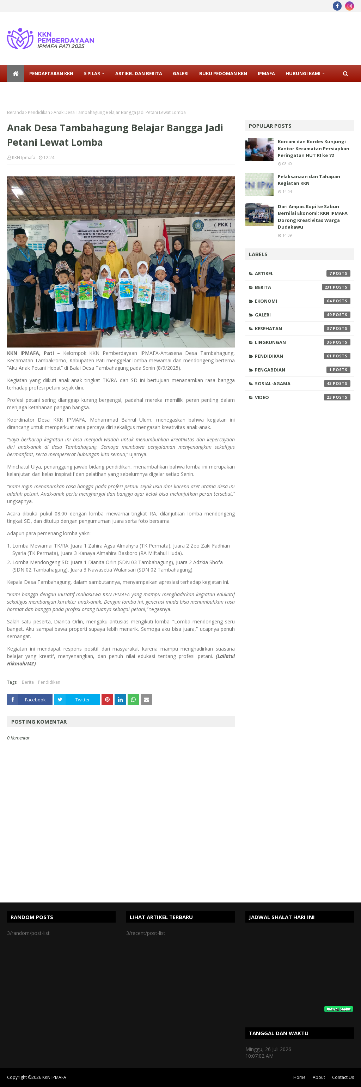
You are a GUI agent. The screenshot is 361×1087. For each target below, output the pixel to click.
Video (302, 397)
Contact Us (343, 1077)
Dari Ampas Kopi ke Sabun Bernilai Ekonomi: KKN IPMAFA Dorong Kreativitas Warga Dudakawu (313, 216)
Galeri (302, 315)
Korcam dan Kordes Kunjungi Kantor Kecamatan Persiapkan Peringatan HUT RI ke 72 (313, 148)
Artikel (302, 273)
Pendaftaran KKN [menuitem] (51, 73)
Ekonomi (302, 301)
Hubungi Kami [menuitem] (303, 73)
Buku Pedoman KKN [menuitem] (223, 73)
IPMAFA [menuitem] (266, 73)
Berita (28, 682)
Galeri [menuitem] (181, 73)
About (319, 1077)
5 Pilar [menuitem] (92, 73)
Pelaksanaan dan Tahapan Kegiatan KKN (309, 180)
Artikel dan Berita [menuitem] (138, 73)
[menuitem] (15, 73)
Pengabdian (302, 370)
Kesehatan (302, 328)
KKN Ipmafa (23, 158)
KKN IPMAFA (54, 1077)
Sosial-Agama (302, 383)
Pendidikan (39, 112)
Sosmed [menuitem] (22, 90)
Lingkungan (302, 342)
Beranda (15, 112)
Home (299, 1077)
